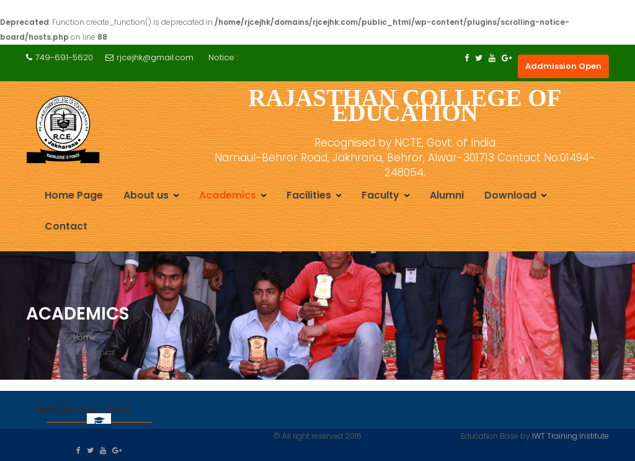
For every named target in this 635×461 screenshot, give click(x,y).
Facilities (308, 195)
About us (146, 195)
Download (510, 195)
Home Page (74, 195)
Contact (66, 226)
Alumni (447, 195)
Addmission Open (563, 66)
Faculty (380, 195)
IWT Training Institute (570, 436)
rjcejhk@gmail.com (149, 57)
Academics (227, 195)
